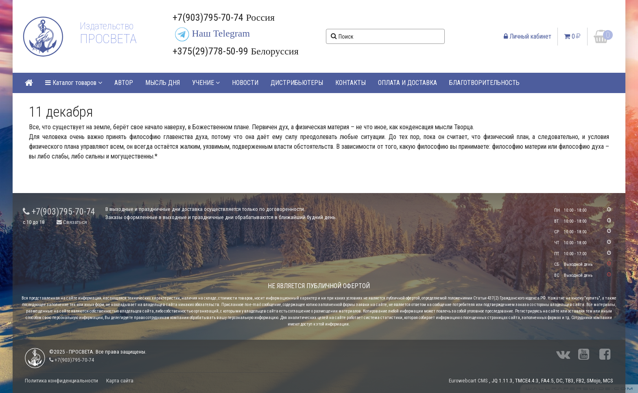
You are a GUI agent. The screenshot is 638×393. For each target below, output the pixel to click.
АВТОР (123, 83)
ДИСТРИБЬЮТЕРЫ (297, 83)
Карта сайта (119, 381)
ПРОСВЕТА (108, 38)
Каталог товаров (73, 83)
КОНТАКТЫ (350, 83)
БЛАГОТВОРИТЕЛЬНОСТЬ (484, 83)
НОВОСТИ (245, 83)
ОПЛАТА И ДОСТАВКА (407, 83)
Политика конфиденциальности (61, 381)
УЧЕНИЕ (206, 83)
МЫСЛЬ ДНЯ (162, 83)
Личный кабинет (527, 36)
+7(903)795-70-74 (59, 211)
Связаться (72, 222)
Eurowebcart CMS (468, 381)
